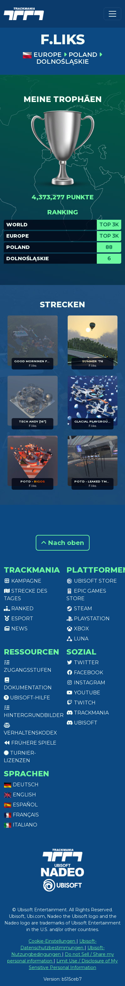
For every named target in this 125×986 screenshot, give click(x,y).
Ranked (19, 609)
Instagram (85, 683)
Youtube (83, 693)
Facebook (84, 673)
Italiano (20, 825)
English (20, 795)
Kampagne (22, 581)
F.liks (32, 365)
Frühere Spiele (30, 743)
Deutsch (21, 785)
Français (21, 815)
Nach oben (62, 543)
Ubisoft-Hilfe (27, 698)
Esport (18, 619)
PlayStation (88, 619)
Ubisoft (81, 723)
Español (21, 805)
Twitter (82, 662)
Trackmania (87, 713)
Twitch (81, 703)
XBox (77, 629)
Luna (77, 639)
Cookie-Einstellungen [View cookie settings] (52, 941)
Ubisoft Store (91, 581)
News (16, 629)
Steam (79, 609)
